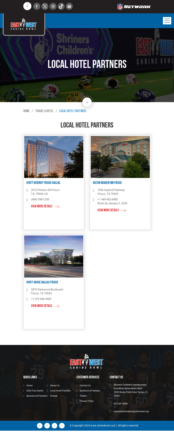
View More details (41, 206)
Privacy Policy (87, 401)
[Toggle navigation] (167, 20)
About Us (54, 385)
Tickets (83, 396)
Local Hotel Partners (60, 390)
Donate (53, 396)
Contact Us (85, 385)
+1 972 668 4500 (41, 299)
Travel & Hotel (44, 111)
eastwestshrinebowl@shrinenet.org (131, 411)
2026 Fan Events (34, 390)
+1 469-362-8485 (108, 199)
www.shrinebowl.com (103, 425)
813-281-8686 (121, 403)
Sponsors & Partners (36, 396)
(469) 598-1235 (40, 199)
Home (26, 111)
